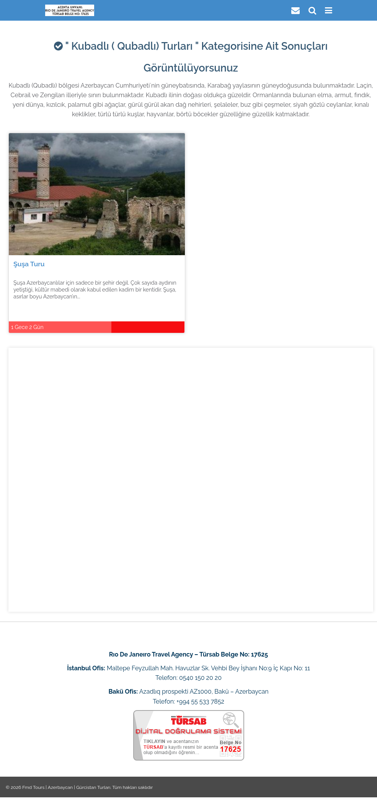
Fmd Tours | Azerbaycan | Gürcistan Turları (66, 787)
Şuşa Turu (29, 264)
